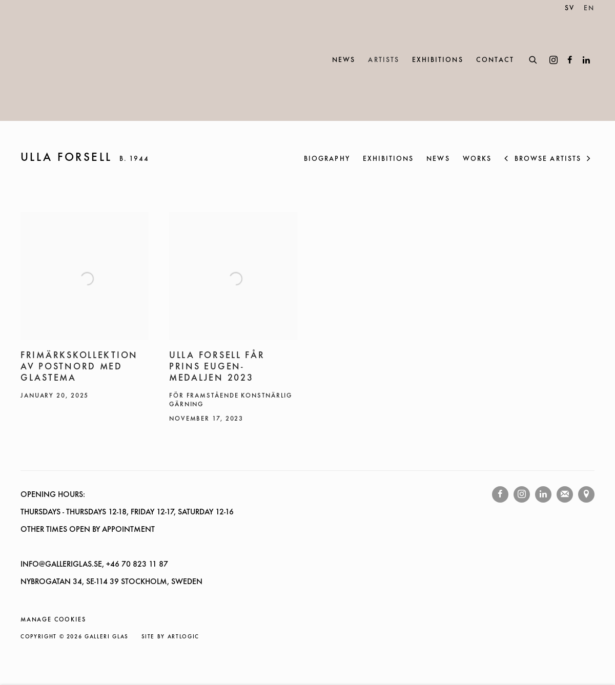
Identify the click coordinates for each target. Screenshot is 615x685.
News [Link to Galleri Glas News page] (343, 60)
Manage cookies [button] (53, 620)
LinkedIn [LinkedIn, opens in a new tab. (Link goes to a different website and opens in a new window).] (586, 60)
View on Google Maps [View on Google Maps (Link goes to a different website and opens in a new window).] (586, 494)
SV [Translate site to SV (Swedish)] (570, 8)
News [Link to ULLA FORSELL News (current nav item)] (437, 159)
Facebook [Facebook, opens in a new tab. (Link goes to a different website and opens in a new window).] (570, 60)
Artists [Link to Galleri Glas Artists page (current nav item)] (383, 60)
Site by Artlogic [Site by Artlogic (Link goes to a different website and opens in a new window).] (170, 637)
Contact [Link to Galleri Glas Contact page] (495, 60)
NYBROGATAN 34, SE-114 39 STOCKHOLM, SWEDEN (111, 582)
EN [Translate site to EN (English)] (589, 8)
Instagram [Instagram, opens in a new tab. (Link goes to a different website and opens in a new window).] (553, 60)
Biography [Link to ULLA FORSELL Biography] (327, 159)
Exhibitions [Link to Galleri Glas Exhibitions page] (437, 60)
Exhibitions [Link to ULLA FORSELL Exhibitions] (388, 159)
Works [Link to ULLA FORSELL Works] (477, 159)
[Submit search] (533, 59)
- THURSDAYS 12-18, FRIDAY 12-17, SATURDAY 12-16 (147, 512)
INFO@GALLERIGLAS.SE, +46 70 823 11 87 (94, 565)
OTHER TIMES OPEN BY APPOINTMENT (87, 530)
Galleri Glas (66, 60)
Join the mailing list (565, 494)
